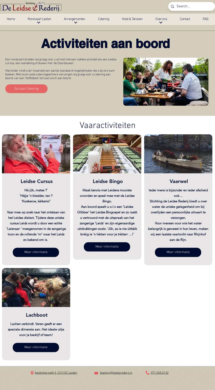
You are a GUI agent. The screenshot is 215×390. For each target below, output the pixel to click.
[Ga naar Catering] (26, 88)
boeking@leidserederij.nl (116, 373)
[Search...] (191, 6)
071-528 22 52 (159, 373)
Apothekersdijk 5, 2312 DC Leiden (56, 373)
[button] (39, 19)
